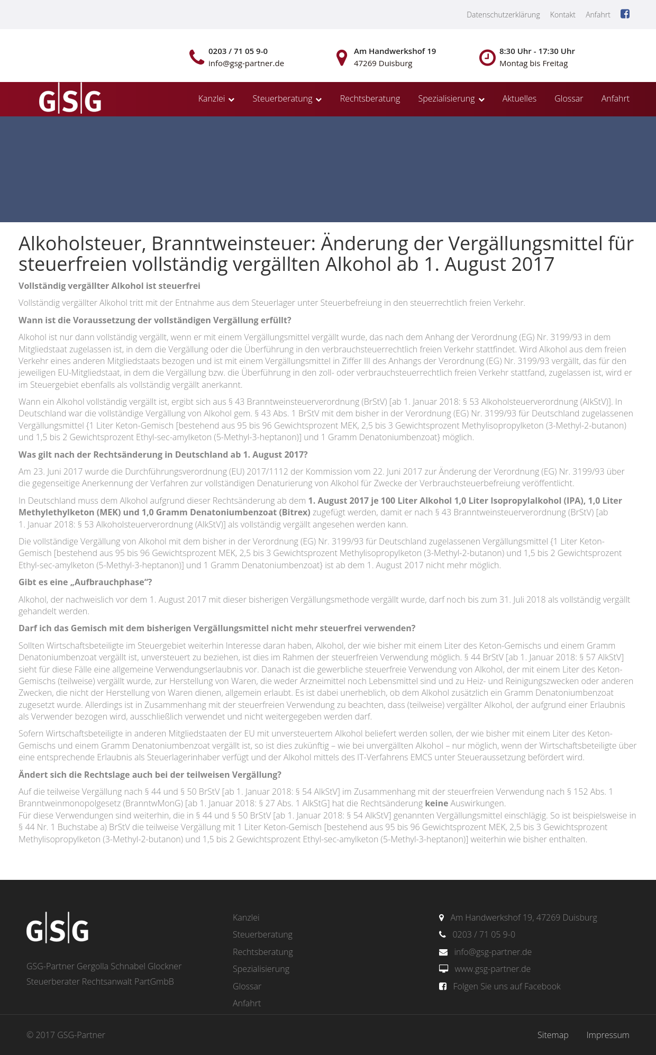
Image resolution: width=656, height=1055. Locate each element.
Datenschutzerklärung (503, 15)
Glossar (568, 98)
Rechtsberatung (370, 98)
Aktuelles (519, 98)
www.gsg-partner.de (492, 969)
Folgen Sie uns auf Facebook (506, 986)
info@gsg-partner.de (493, 952)
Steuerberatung (283, 98)
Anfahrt (598, 15)
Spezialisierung (446, 98)
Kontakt (563, 15)
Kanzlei (211, 98)
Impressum (608, 1035)
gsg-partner (68, 99)
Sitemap (553, 1035)
